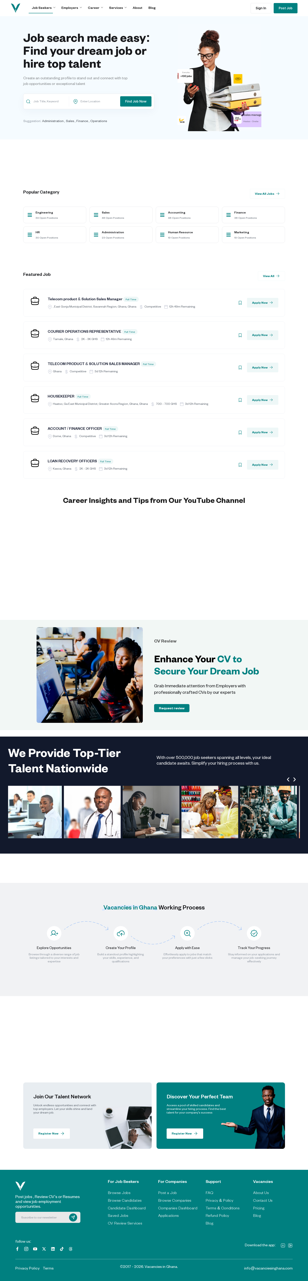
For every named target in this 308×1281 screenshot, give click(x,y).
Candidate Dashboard (127, 1208)
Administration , (53, 121)
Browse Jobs (119, 1192)
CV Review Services (125, 1223)
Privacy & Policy (219, 1200)
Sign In (261, 8)
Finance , (83, 121)
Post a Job (167, 1192)
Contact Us (262, 1200)
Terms (48, 1268)
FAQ (209, 1192)
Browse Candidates (125, 1200)
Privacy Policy (27, 1268)
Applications (168, 1215)
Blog (152, 7)
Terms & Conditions (223, 1208)
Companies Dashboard (178, 1208)
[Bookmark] (240, 303)
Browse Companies (174, 1200)
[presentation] (288, 778)
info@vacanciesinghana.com (268, 1268)
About (137, 7)
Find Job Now (135, 101)
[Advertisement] (144, 153)
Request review (172, 708)
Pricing (259, 1208)
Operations (98, 121)
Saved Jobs (118, 1215)
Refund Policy (217, 1215)
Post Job (285, 8)
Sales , (71, 121)
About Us (261, 1192)
